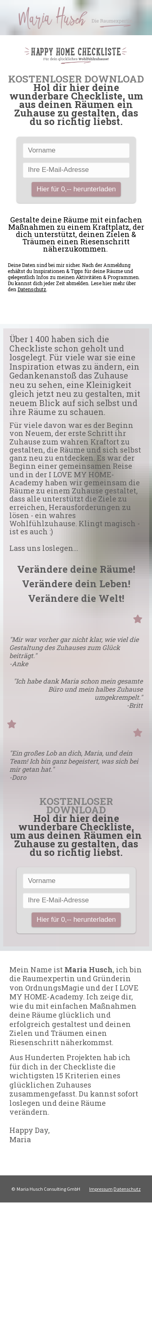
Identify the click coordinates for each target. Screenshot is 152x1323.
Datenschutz (31, 289)
